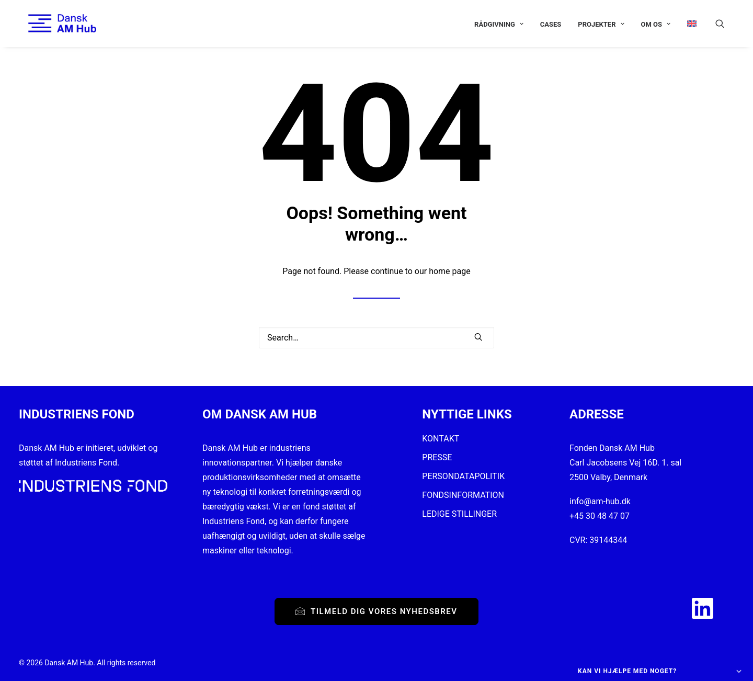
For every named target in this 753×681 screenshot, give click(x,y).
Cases (551, 24)
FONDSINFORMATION (463, 495)
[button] (724, 23)
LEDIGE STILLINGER (459, 514)
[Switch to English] (688, 23)
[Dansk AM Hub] (53, 23)
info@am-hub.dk (600, 501)
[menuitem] (499, 24)
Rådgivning (498, 24)
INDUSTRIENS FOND (76, 414)
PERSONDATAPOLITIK (463, 476)
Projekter (601, 24)
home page (450, 271)
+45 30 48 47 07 (599, 516)
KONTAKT (440, 439)
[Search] (376, 337)
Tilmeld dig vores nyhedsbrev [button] (376, 611)
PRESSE (437, 457)
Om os (655, 24)
